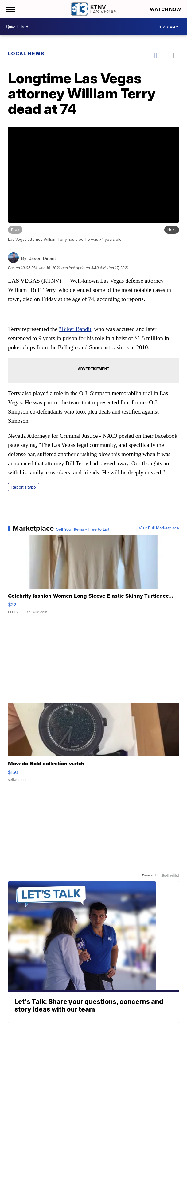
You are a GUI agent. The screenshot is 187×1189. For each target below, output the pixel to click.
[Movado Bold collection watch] (93, 745)
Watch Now (166, 9)
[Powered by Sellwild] (170, 875)
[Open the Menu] (10, 9)
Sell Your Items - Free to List (82, 529)
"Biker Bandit (75, 329)
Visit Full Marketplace (159, 528)
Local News (26, 53)
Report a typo (23, 487)
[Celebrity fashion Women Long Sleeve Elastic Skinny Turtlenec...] (93, 577)
